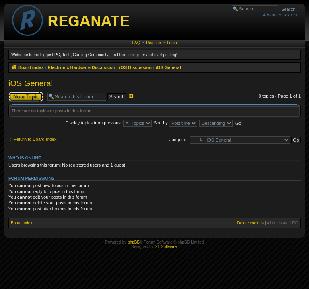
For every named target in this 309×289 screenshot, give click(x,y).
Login (172, 43)
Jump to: (177, 139)
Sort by (175, 122)
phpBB (134, 242)
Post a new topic (25, 97)
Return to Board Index (35, 139)
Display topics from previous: (108, 122)
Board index (21, 223)
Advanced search (280, 14)
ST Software (165, 246)
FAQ (136, 43)
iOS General (30, 83)
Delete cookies (250, 223)
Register (153, 43)
